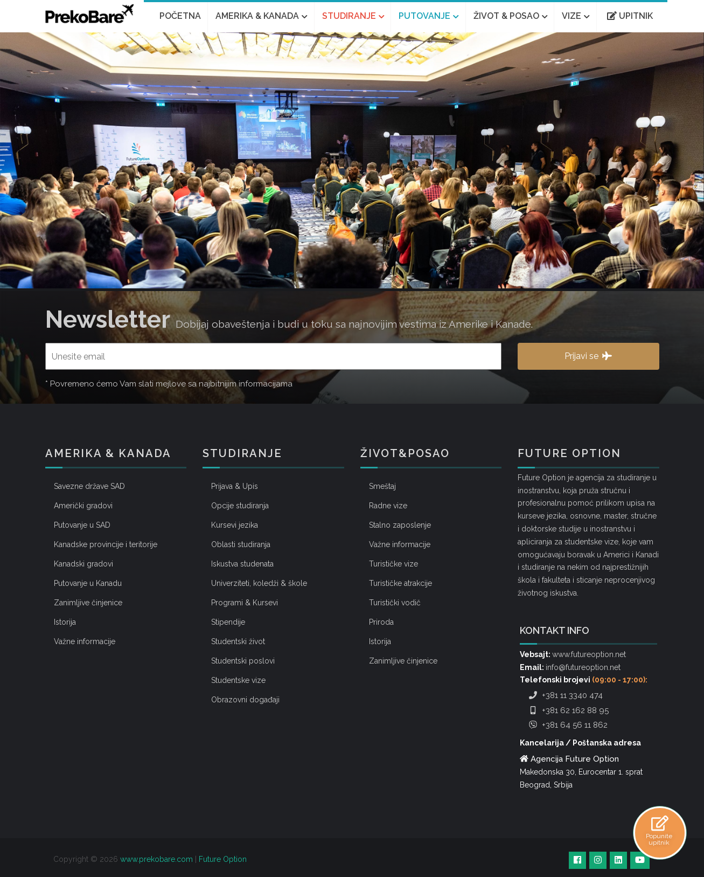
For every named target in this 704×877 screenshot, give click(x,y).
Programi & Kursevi (244, 602)
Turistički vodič (395, 602)
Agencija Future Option (575, 759)
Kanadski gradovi (83, 564)
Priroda (381, 622)
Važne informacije (84, 641)
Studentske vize (238, 680)
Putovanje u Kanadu (88, 583)
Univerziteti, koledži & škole (259, 583)
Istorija (65, 622)
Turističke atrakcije (400, 583)
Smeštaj (382, 486)
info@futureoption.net (583, 667)
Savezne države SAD (89, 486)
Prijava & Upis (234, 486)
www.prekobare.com (156, 859)
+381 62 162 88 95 (567, 710)
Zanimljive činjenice (88, 602)
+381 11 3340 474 (564, 695)
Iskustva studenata (242, 564)
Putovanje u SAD (82, 525)
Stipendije (228, 622)
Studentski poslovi (243, 661)
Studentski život (238, 641)
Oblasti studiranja (240, 544)
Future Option (223, 859)
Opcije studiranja (240, 505)
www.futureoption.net (589, 654)
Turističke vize (393, 564)
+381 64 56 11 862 (567, 725)
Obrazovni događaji (245, 699)
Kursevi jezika (234, 525)
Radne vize (388, 505)
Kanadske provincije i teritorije (105, 544)
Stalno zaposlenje (400, 525)
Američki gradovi (83, 505)
